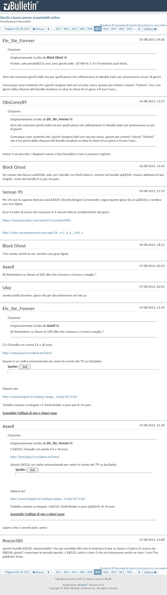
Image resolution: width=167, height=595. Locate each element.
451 (97, 29)
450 (89, 29)
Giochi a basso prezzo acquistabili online (30, 17)
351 (58, 29)
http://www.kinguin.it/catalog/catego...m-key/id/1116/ (40, 397)
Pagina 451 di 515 (17, 29)
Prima (38, 29)
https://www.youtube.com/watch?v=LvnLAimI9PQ (37, 220)
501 (129, 29)
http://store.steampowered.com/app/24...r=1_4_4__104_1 (43, 233)
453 (113, 29)
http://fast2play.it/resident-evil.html (27, 353)
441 (74, 29)
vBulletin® (83, 585)
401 (66, 29)
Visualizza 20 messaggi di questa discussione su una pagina (133, 25)
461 (121, 29)
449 (82, 29)
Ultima (150, 29)
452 (105, 29)
